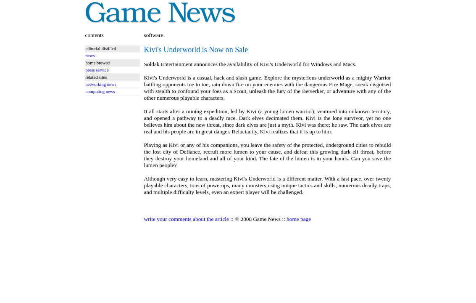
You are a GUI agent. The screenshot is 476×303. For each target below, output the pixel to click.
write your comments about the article (186, 219)
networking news (101, 84)
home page (299, 219)
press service (97, 70)
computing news (100, 91)
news (90, 55)
